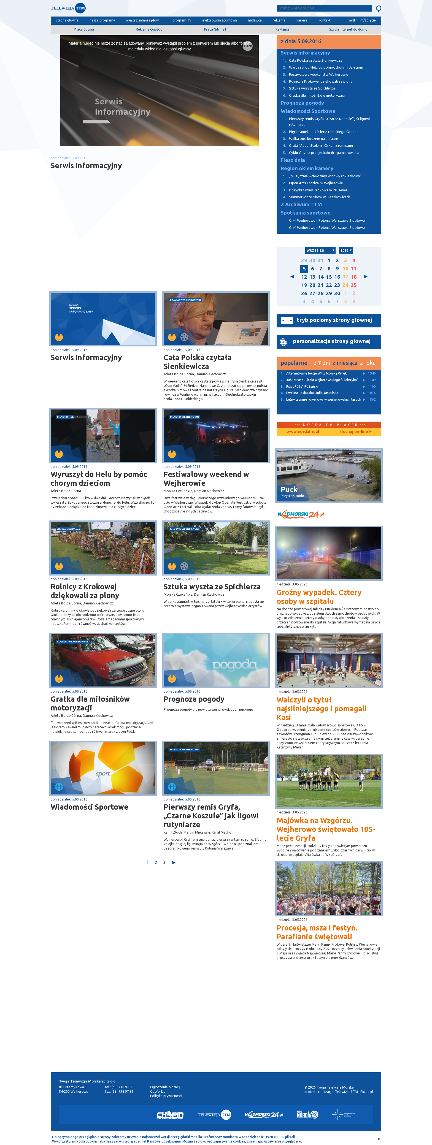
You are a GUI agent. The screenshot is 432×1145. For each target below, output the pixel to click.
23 (337, 285)
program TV (181, 20)
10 (345, 269)
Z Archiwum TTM (301, 204)
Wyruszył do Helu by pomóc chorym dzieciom (99, 478)
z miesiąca (345, 363)
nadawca (255, 20)
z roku (368, 363)
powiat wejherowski (185, 300)
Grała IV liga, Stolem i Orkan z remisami (315, 145)
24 (345, 285)
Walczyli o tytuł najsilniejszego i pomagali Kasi (322, 708)
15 (329, 277)
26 (304, 293)
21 (321, 285)
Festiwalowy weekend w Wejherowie (206, 478)
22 (329, 285)
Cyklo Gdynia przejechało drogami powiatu (318, 153)
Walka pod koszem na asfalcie (307, 139)
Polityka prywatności (166, 1096)
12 (304, 277)
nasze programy (102, 20)
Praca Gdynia (84, 29)
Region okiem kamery (307, 168)
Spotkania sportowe (306, 213)
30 (312, 260)
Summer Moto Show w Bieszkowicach (313, 197)
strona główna (67, 20)
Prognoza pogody (194, 699)
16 (337, 277)
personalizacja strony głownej (332, 341)
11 (354, 269)
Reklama (282, 29)
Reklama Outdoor (150, 29)
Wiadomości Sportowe (89, 807)
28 (321, 293)
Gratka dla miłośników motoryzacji (90, 703)
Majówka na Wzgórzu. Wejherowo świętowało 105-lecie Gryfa (326, 829)
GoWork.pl (158, 1091)
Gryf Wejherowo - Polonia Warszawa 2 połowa (327, 228)
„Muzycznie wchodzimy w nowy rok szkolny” (319, 176)
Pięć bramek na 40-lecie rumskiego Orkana (317, 132)
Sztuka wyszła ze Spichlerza (212, 586)
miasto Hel (65, 416)
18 (354, 277)
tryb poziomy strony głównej (334, 320)
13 (312, 277)
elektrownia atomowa (219, 20)
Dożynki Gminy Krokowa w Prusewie (312, 190)
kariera (301, 20)
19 (304, 285)
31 (321, 260)
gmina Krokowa (68, 529)
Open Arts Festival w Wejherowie (310, 183)
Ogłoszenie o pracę (165, 1087)
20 (312, 285)
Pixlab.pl (366, 1092)
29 (304, 260)
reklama (279, 20)
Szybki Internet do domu (348, 29)
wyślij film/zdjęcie (362, 20)
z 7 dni (322, 363)
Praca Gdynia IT (216, 29)
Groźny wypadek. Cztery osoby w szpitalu (319, 596)
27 (312, 293)
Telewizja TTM (346, 1092)
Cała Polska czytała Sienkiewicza (198, 361)
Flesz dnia (293, 160)
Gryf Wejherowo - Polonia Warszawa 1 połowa (327, 220)
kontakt (324, 20)
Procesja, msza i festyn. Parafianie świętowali (317, 932)
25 (354, 285)
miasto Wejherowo (184, 416)
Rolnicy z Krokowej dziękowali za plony (85, 590)
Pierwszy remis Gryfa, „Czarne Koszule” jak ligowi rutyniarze (211, 816)
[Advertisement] (105, 247)
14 (321, 277)
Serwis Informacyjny (86, 357)
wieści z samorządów (142, 20)
